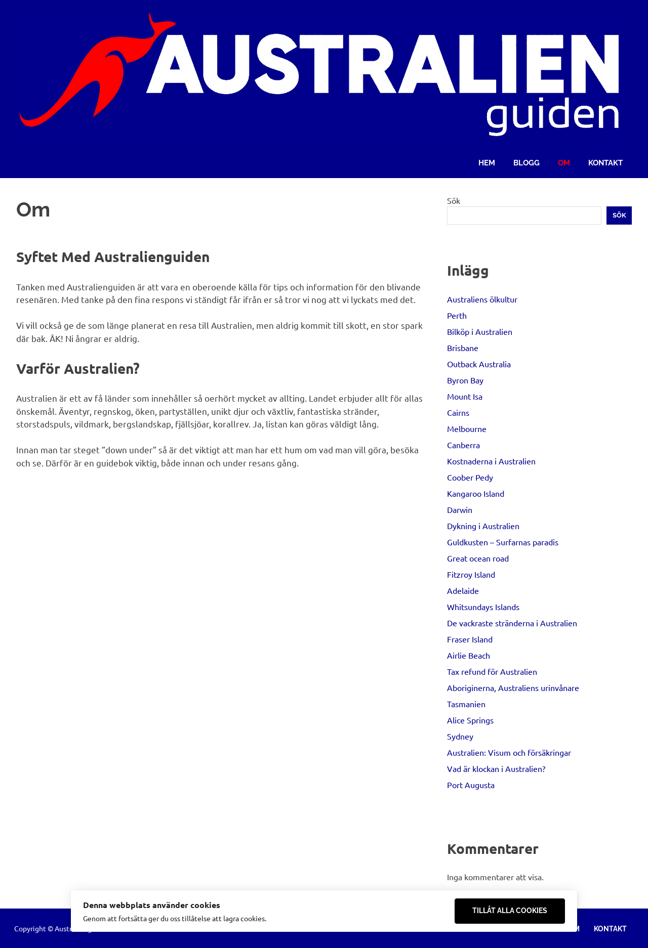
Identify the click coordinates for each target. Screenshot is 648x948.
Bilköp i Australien (479, 331)
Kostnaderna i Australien (491, 461)
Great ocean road (478, 558)
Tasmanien (466, 704)
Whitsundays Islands (483, 606)
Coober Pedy (470, 477)
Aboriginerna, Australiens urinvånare (513, 687)
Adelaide (463, 590)
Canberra (463, 445)
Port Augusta (471, 785)
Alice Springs (470, 720)
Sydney (460, 736)
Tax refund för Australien (492, 671)
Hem (486, 162)
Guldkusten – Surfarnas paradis (502, 542)
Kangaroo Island (475, 493)
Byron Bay (465, 380)
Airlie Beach (468, 655)
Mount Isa (464, 396)
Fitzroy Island (471, 574)
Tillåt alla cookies (509, 911)
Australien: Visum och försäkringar (509, 752)
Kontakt (605, 162)
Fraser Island (470, 639)
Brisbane (462, 347)
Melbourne (467, 428)
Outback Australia (479, 364)
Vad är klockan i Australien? (496, 768)
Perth (457, 315)
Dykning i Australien (483, 526)
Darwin (459, 509)
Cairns (458, 412)
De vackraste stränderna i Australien (512, 623)
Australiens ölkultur (482, 299)
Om (564, 162)
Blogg (526, 162)
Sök (453, 200)
